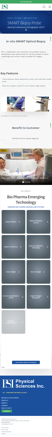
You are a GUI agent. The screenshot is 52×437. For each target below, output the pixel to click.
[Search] (44, 7)
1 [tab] (23, 182)
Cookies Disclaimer (6, 431)
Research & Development (10, 398)
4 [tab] (29, 182)
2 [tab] (25, 182)
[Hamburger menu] (50, 7)
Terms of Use (4, 429)
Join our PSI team (26, 2)
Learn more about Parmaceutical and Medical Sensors (24, 178)
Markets (4, 403)
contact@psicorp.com (7, 424)
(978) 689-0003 (5, 422)
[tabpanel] (26, 166)
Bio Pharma (18, 18)
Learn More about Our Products (25, 362)
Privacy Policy (5, 427)
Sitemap (3, 433)
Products (10, 18)
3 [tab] (27, 182)
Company (4, 405)
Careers (6, 411)
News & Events (6, 408)
